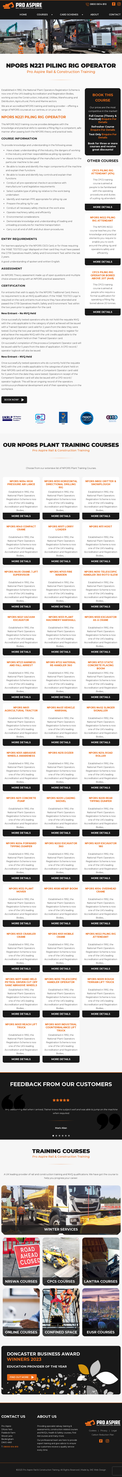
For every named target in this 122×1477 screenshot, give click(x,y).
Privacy (103, 1430)
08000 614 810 (10, 1446)
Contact (115, 14)
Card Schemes (69, 14)
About (94, 14)
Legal (114, 1430)
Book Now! (11, 399)
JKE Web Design (98, 1470)
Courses (42, 14)
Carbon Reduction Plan (103, 1435)
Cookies (92, 1430)
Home (23, 14)
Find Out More (19, 1377)
